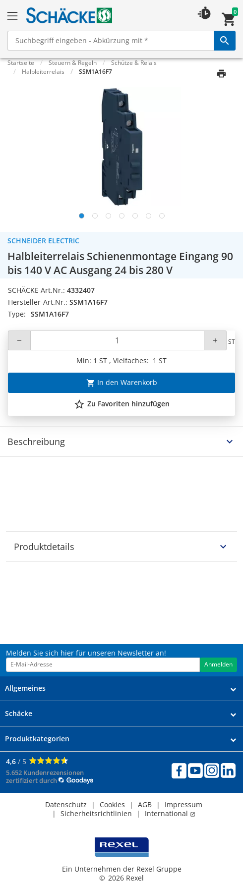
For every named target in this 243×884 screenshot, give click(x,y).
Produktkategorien (37, 738)
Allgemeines (25, 688)
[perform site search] (225, 41)
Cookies (112, 804)
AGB (145, 804)
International (170, 813)
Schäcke (18, 713)
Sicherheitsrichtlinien (96, 813)
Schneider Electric (43, 240)
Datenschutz (66, 804)
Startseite (20, 62)
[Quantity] (117, 340)
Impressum (183, 804)
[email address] (103, 664)
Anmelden (218, 664)
